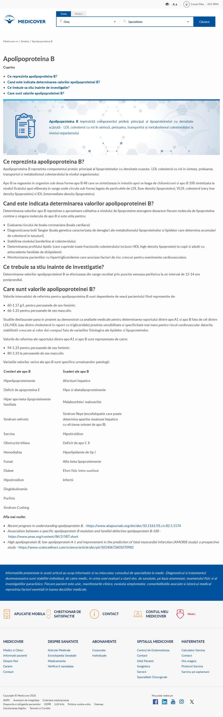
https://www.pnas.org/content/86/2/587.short (43, 536)
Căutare (204, 22)
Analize (27, 41)
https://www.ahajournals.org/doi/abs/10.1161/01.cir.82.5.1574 (133, 525)
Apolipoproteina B (47, 41)
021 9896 (213, 4)
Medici (79, 14)
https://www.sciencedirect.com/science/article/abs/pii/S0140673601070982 (76, 547)
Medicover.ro (11, 41)
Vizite (64, 14)
